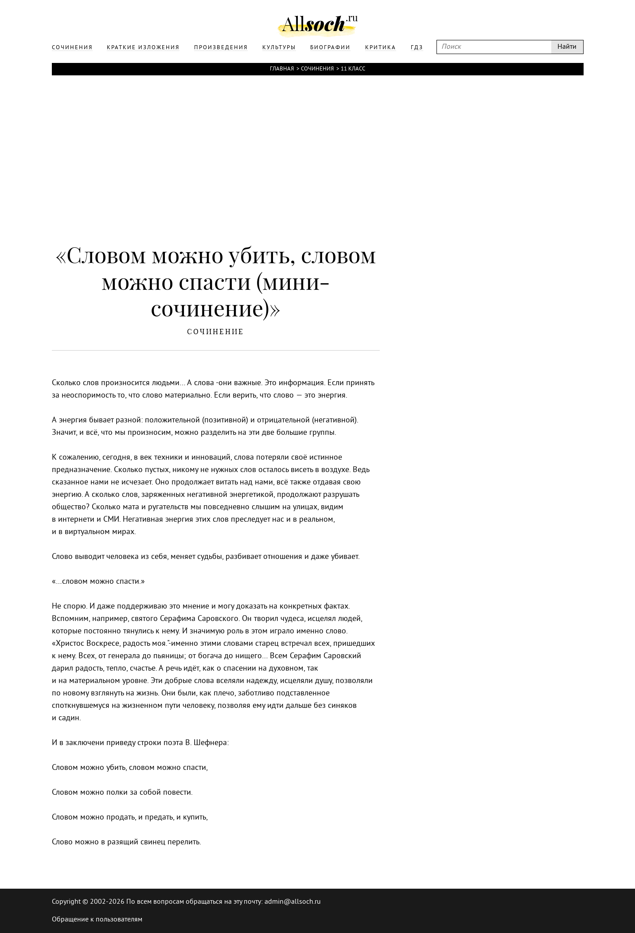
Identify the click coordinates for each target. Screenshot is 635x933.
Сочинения (317, 69)
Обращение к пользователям (97, 919)
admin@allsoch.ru (293, 902)
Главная (282, 69)
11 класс (353, 69)
